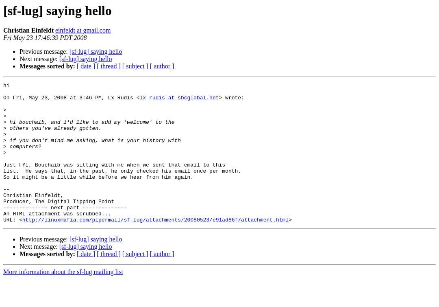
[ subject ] (135, 66)
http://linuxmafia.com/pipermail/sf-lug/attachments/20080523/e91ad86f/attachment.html (155, 247)
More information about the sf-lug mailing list (63, 299)
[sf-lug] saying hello (96, 51)
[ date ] (86, 66)
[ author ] (162, 66)
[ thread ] (109, 66)
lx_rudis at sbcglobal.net (179, 101)
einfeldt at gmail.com (83, 30)
